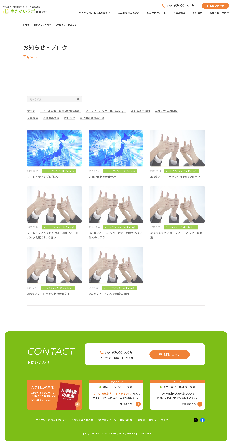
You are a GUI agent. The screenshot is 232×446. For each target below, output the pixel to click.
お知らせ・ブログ (219, 13)
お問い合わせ (215, 5)
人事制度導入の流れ (129, 13)
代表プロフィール (156, 13)
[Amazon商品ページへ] (54, 395)
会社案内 (197, 13)
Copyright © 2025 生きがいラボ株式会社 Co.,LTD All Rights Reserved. (116, 433)
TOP (29, 420)
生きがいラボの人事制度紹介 (95, 13)
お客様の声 (179, 13)
